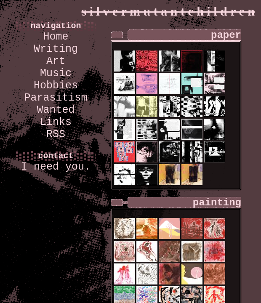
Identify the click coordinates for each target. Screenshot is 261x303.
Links (56, 122)
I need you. (56, 167)
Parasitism (55, 98)
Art (55, 61)
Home (55, 37)
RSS (55, 134)
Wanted (56, 110)
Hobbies (56, 86)
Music (56, 73)
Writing (56, 49)
